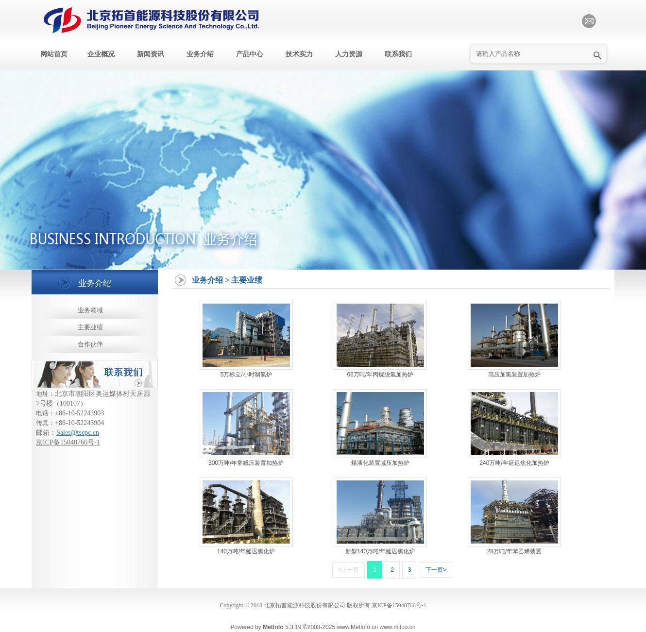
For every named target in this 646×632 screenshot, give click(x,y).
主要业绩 (90, 327)
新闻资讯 (150, 54)
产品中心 (249, 54)
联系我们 (398, 54)
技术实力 (299, 54)
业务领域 (90, 310)
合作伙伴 (90, 344)
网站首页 (54, 54)
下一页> (435, 569)
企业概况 (101, 54)
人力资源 (348, 54)
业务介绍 (200, 54)
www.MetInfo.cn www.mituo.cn (376, 627)
